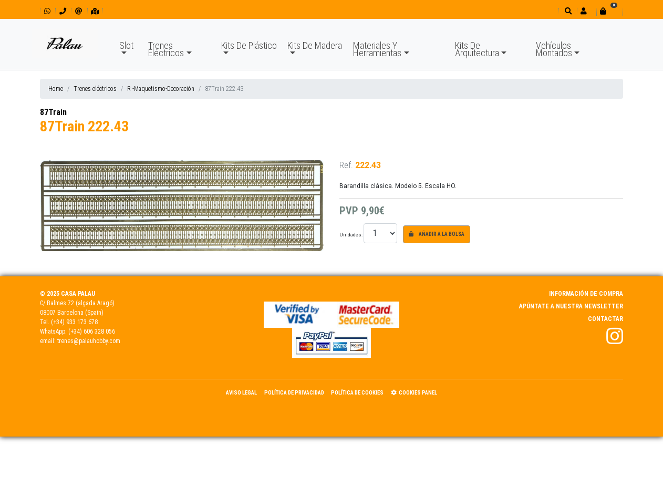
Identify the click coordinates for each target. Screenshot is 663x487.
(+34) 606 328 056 (91, 331)
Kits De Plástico (249, 45)
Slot (126, 45)
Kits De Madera (314, 45)
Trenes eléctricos (95, 88)
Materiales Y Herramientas (377, 49)
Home (55, 88)
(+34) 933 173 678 (74, 322)
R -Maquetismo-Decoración (160, 88)
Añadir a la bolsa (436, 234)
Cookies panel (414, 392)
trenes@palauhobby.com (88, 341)
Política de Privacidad (294, 392)
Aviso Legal (241, 392)
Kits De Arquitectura (477, 49)
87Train (53, 112)
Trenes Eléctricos (166, 49)
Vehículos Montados (554, 49)
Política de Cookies (357, 392)
